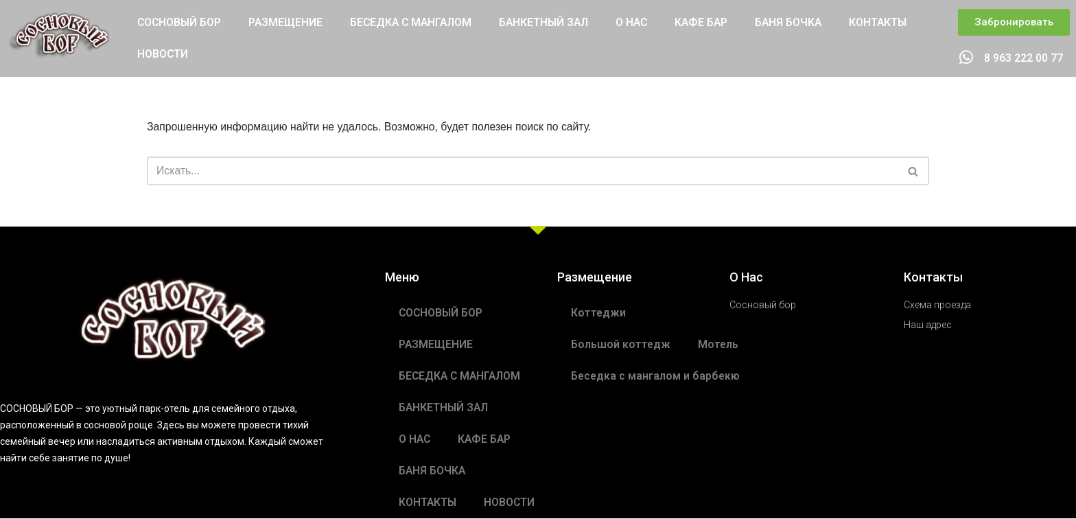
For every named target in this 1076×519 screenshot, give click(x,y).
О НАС (641, 22)
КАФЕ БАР (712, 22)
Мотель (719, 344)
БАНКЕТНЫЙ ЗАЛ (552, 22)
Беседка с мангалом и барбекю (656, 376)
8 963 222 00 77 (1023, 58)
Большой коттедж (621, 344)
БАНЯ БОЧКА (800, 22)
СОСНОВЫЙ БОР (180, 22)
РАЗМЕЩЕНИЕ (287, 22)
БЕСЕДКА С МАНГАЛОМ (415, 22)
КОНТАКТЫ (891, 22)
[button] (1014, 22)
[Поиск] (522, 171)
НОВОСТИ (163, 53)
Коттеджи (599, 313)
